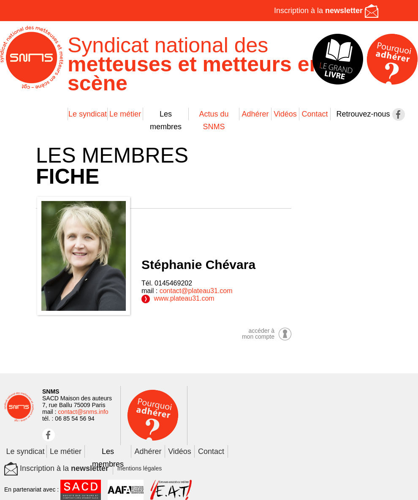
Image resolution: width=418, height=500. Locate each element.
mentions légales (139, 468)
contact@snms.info (83, 411)
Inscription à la (326, 10)
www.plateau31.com (177, 298)
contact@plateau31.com (196, 290)
